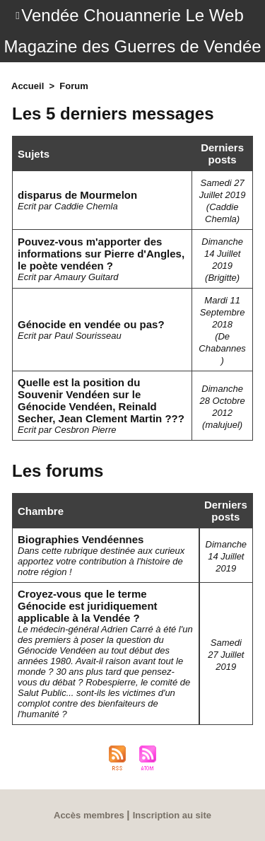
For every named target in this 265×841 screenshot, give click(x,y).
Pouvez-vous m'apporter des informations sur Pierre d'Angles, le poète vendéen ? (101, 254)
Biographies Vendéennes (80, 539)
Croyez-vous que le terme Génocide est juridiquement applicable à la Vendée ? (88, 606)
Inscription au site (172, 815)
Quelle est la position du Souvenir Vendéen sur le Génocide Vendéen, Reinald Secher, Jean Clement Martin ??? (101, 400)
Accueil (27, 86)
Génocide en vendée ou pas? (91, 324)
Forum (73, 86)
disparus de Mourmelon (77, 195)
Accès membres (89, 815)
